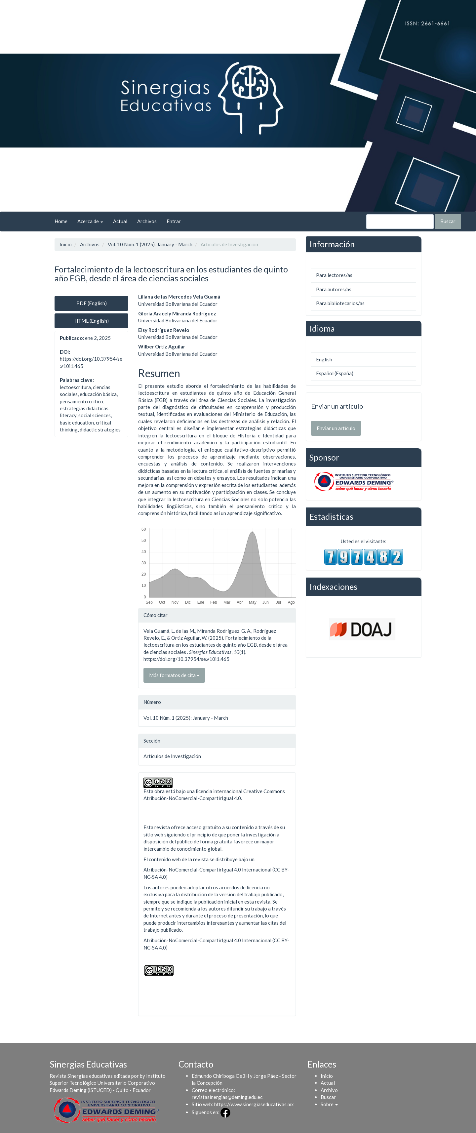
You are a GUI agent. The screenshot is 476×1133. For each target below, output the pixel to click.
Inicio (66, 244)
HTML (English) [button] (91, 321)
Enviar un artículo (336, 428)
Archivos (147, 221)
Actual (120, 221)
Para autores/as (333, 289)
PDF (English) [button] (91, 303)
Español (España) (334, 373)
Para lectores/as (334, 275)
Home (61, 221)
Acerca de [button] (90, 221)
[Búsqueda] (400, 221)
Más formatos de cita (174, 675)
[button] (329, 1104)
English (324, 359)
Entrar (174, 221)
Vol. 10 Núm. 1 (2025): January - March (150, 244)
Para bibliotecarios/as (340, 303)
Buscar (448, 221)
